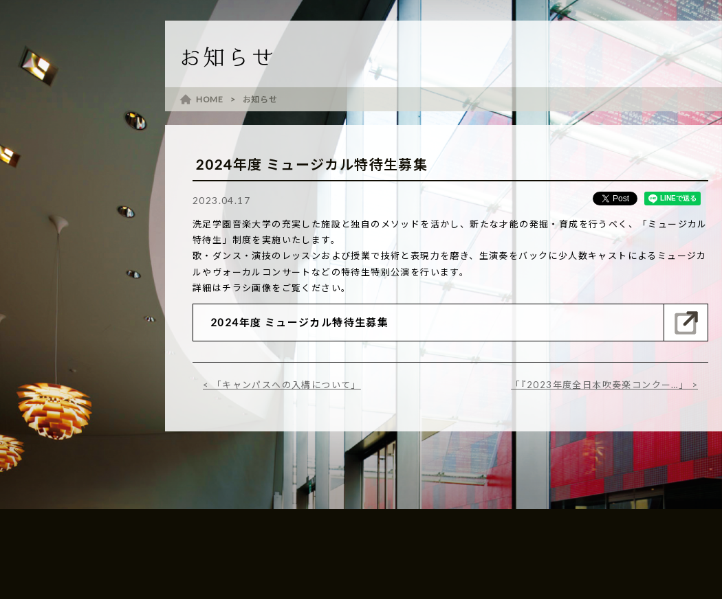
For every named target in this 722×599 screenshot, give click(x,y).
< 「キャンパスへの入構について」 (282, 384)
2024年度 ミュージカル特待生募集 (299, 322)
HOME (209, 99)
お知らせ (260, 99)
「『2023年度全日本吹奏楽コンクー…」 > (604, 384)
